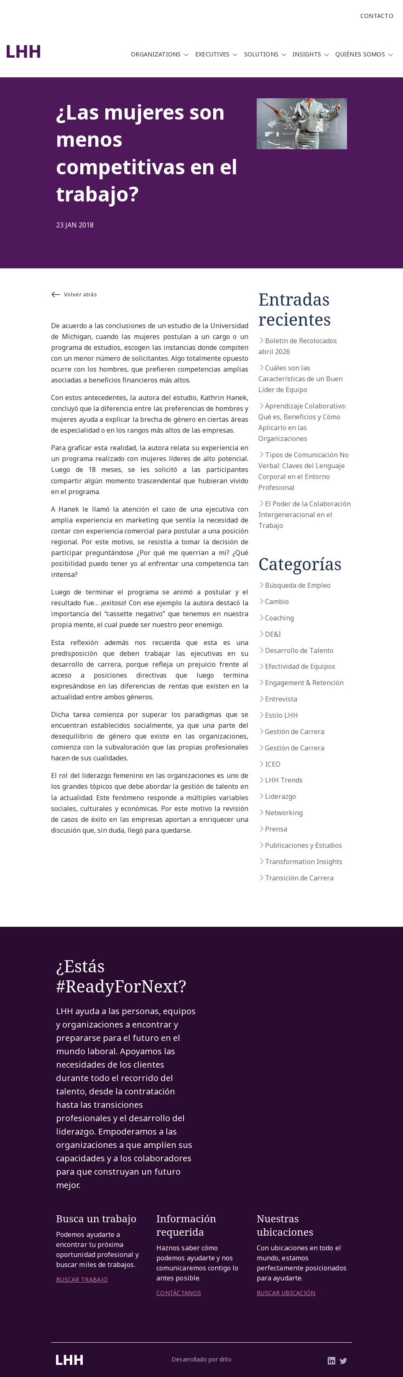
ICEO (273, 764)
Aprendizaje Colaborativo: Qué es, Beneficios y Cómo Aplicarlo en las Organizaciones (302, 422)
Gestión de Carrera (294, 731)
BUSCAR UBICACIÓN (286, 1293)
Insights (307, 54)
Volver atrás (74, 294)
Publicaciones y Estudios (303, 845)
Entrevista (281, 699)
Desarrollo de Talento (299, 650)
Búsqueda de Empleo (298, 585)
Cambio (277, 601)
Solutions (261, 54)
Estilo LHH (281, 715)
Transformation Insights (303, 861)
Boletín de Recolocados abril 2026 (297, 346)
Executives (212, 54)
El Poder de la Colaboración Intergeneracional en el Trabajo (304, 514)
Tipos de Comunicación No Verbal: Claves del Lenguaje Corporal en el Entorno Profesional (303, 471)
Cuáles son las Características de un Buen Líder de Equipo (300, 378)
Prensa (276, 829)
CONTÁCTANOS (178, 1293)
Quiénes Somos (360, 54)
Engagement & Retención (304, 682)
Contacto (376, 16)
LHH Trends (284, 780)
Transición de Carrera (299, 877)
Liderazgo (280, 796)
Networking (284, 812)
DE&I (273, 634)
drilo (225, 1359)
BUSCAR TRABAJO (82, 1279)
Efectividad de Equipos (300, 666)
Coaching (279, 617)
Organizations (156, 54)
